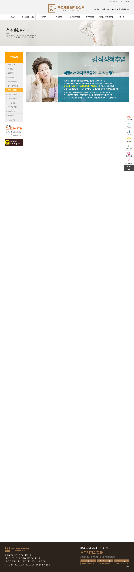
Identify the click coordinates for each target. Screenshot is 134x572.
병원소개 (12, 17)
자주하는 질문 (125, 9)
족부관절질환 (90, 17)
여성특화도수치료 (28, 17)
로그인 (110, 1)
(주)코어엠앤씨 (43, 565)
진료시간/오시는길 (106, 9)
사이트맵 (127, 1)
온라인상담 (116, 9)
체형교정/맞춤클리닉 (106, 17)
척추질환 (43, 17)
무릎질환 (59, 17)
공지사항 (96, 9)
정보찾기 (121, 1)
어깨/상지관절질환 (75, 17)
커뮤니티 (121, 17)
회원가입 (115, 1)
